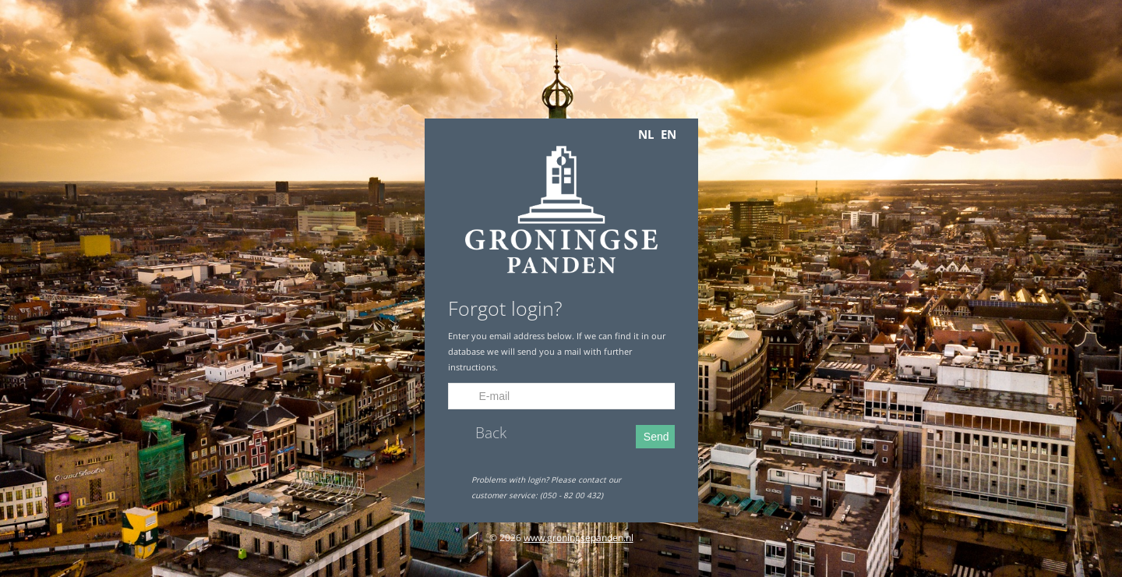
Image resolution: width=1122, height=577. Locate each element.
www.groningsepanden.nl (578, 537)
